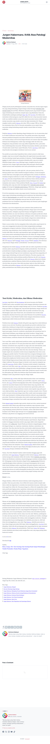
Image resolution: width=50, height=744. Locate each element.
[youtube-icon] (11, 734)
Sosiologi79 (25, 1)
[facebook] (6, 629)
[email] (20, 629)
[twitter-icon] (6, 734)
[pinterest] (18, 629)
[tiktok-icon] (14, 734)
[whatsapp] (12, 629)
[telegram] (15, 629)
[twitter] (9, 629)
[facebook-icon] (3, 734)
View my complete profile (10, 730)
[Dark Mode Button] (47, 2)
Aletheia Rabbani (13, 716)
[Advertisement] (25, 17)
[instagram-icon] (9, 734)
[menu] (3, 2)
